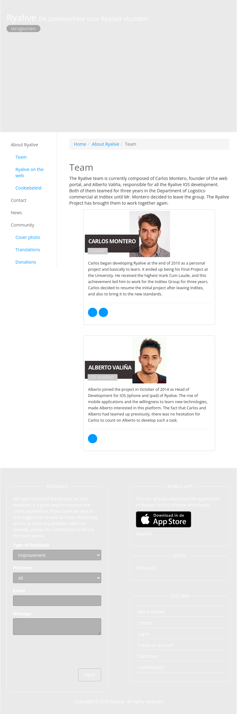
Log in (143, 634)
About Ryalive (24, 145)
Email (19, 591)
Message (22, 613)
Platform (22, 568)
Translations (27, 250)
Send (90, 675)
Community (22, 225)
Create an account (155, 645)
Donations (25, 262)
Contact (18, 200)
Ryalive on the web (29, 172)
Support (144, 534)
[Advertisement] (118, 81)
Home (80, 144)
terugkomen (23, 28)
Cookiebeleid (28, 188)
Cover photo (27, 237)
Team (21, 157)
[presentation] (60, 652)
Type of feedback (31, 545)
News (16, 212)
